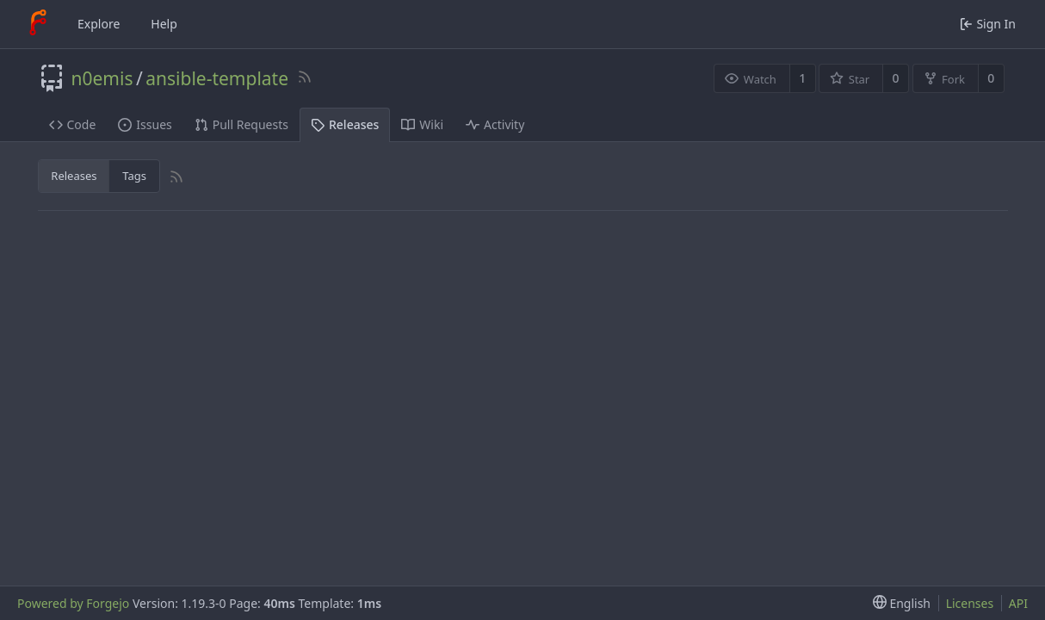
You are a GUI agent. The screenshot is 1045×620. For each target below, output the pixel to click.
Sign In (988, 24)
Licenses (970, 603)
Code (72, 124)
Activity (495, 124)
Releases (345, 124)
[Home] (38, 24)
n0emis (102, 78)
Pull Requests (241, 124)
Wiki (422, 124)
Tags (134, 175)
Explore (98, 24)
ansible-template (216, 78)
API (1018, 603)
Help (164, 24)
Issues (144, 124)
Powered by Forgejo (73, 603)
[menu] (898, 603)
